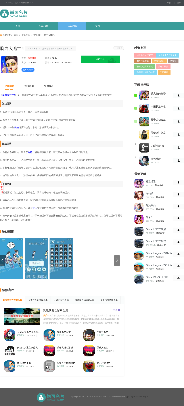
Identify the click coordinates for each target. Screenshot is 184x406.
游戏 (179, 3)
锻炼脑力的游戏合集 (84, 300)
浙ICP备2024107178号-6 (137, 397)
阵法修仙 (151, 205)
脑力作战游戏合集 (109, 300)
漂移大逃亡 (102, 347)
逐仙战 (149, 193)
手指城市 (164, 72)
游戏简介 (9, 86)
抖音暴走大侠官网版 (167, 55)
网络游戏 (159, 185)
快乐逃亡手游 (24, 363)
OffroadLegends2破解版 (159, 253)
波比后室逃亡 (103, 363)
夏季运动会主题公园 (158, 119)
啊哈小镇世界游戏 (145, 66)
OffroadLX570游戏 (156, 241)
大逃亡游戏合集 (61, 300)
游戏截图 (29, 86)
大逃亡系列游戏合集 (38, 300)
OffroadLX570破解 (156, 229)
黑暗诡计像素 (158, 132)
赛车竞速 (100, 351)
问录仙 (149, 217)
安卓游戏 (72, 26)
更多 (116, 310)
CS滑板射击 (157, 145)
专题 (97, 26)
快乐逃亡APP (64, 332)
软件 (169, 3)
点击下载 (100, 59)
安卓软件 (43, 26)
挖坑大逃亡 (102, 332)
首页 (17, 26)
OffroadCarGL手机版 (157, 277)
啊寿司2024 (159, 61)
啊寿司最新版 (143, 61)
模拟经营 (60, 351)
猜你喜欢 (48, 86)
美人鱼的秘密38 (158, 93)
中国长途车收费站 (158, 106)
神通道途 (151, 181)
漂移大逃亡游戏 (65, 347)
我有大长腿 (163, 66)
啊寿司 (173, 61)
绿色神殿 (156, 158)
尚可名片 (30, 14)
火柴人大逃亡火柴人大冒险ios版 (28, 347)
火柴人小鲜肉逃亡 (66, 363)
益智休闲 (37, 35)
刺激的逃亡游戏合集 (12, 300)
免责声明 (1, 188)
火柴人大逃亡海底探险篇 (28, 332)
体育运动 (160, 257)
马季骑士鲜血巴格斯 (146, 72)
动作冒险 (21, 335)
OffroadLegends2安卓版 (159, 265)
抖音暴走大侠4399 (145, 55)
